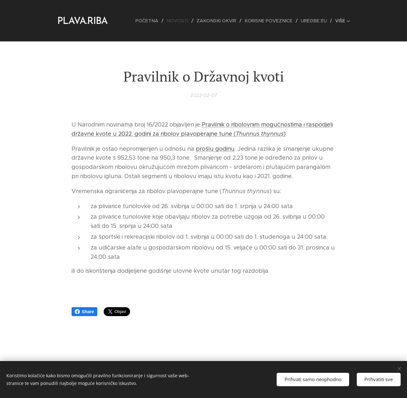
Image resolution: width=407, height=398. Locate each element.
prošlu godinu (215, 148)
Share (84, 311)
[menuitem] (154, 21)
